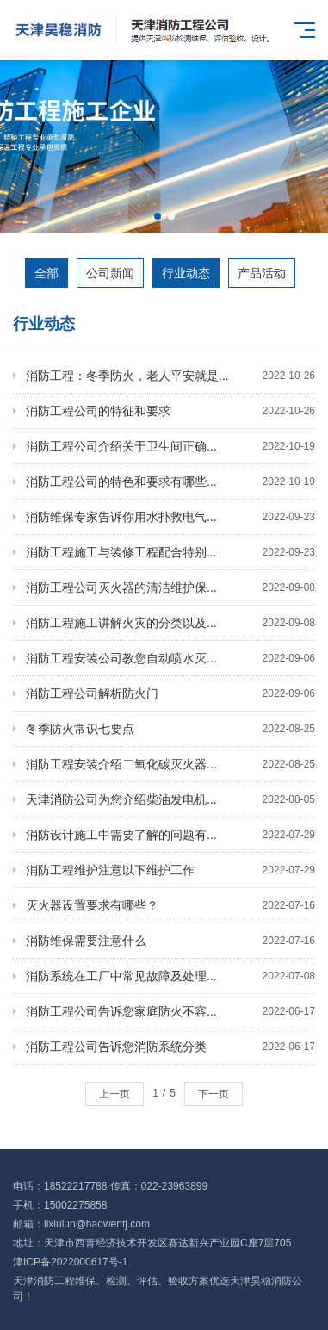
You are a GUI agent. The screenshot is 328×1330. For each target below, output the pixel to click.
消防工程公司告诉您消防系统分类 (170, 1046)
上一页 (114, 1094)
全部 (46, 273)
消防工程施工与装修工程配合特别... (170, 552)
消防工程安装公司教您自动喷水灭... (170, 658)
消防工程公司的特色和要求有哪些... (170, 481)
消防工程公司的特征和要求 (170, 411)
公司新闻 (110, 273)
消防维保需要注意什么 (170, 940)
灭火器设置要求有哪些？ (170, 905)
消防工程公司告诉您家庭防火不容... (170, 1011)
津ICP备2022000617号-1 (70, 1262)
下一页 (213, 1094)
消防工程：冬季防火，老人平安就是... (170, 375)
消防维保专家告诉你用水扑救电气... (170, 517)
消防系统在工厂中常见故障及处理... (170, 976)
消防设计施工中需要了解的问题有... (170, 834)
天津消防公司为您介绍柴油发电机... (170, 799)
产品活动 (262, 273)
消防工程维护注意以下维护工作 (170, 870)
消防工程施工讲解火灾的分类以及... (170, 623)
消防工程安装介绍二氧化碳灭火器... (170, 764)
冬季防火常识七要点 (170, 729)
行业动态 (186, 273)
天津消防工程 (44, 1281)
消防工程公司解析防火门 (170, 693)
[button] (157, 216)
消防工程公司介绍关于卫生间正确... (170, 446)
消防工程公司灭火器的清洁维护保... (170, 587)
